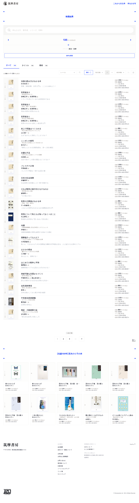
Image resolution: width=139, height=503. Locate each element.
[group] (109, 72)
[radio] (107, 72)
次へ (134, 340)
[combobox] (67, 72)
